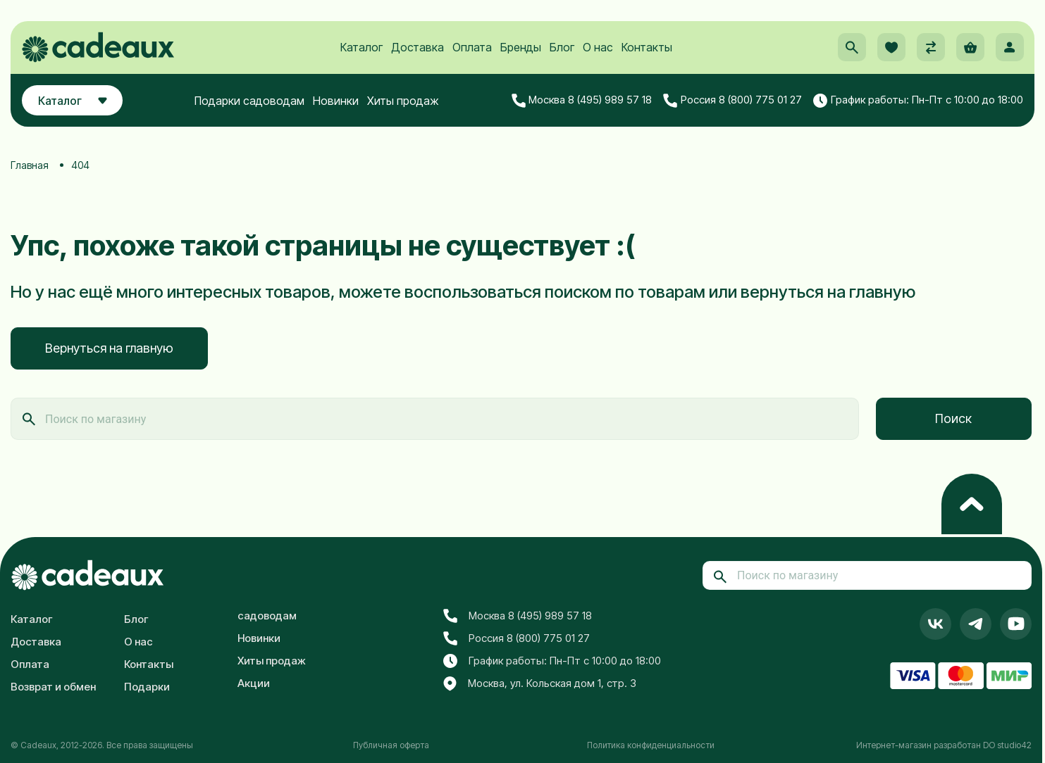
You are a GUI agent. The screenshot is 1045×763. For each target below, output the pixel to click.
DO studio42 (1007, 745)
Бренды (520, 50)
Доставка (417, 50)
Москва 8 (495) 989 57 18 (582, 103)
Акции (253, 683)
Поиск (953, 418)
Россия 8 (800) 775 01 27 (732, 103)
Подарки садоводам (251, 103)
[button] (851, 50)
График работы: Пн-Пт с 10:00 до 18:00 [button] (918, 103)
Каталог (361, 50)
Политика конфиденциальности (651, 745)
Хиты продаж (404, 103)
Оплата (472, 50)
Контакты (647, 50)
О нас (598, 50)
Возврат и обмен (53, 686)
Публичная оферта (391, 745)
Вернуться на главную (109, 348)
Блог (562, 50)
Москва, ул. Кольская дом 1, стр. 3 (539, 684)
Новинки (337, 103)
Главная (30, 165)
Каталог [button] (74, 103)
